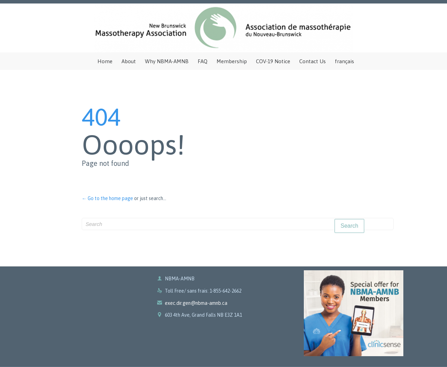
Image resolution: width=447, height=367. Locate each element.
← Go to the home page (107, 198)
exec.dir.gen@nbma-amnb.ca (192, 303)
